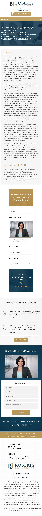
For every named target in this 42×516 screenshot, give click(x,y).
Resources (11, 436)
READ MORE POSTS (21, 340)
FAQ (18, 436)
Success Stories (31, 433)
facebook (18, 165)
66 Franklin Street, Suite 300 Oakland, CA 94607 (22, 9)
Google (27, 477)
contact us (29, 180)
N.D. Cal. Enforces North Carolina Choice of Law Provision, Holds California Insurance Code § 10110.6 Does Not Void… (24, 328)
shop (25, 165)
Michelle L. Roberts (21, 240)
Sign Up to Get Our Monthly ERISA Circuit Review (21, 197)
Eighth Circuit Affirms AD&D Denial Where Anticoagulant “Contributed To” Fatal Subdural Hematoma (24, 313)
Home (7, 433)
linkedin (23, 477)
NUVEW (5, 508)
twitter (21, 165)
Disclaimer (13, 510)
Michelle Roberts (17, 433)
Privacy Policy (21, 510)
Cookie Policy (30, 510)
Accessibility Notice (35, 508)
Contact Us (31, 436)
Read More (12, 318)
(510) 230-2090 (22, 13)
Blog (23, 436)
